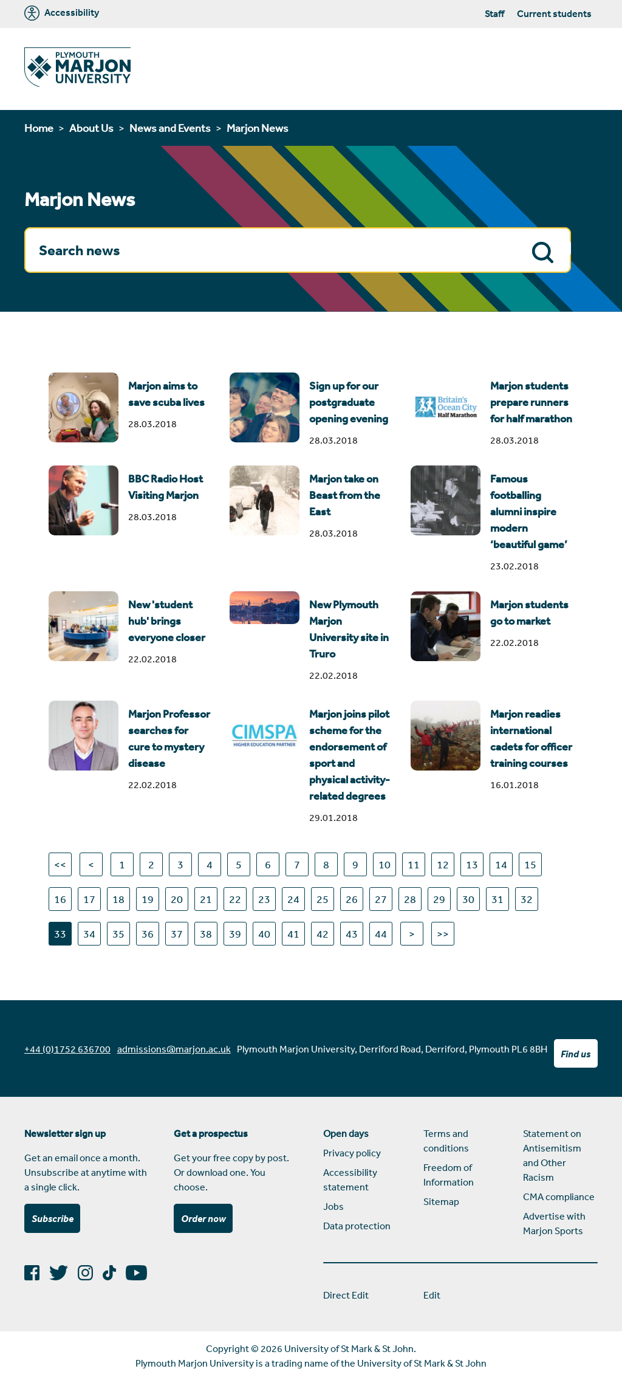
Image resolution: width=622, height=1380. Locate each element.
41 (293, 933)
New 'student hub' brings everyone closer (166, 621)
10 (384, 864)
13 (472, 864)
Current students (554, 13)
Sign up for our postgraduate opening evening (348, 402)
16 (60, 898)
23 (264, 898)
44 (381, 933)
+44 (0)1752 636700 (67, 1049)
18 (118, 898)
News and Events (170, 127)
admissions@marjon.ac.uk (174, 1049)
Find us (575, 1054)
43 (352, 933)
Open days (346, 1133)
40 (264, 933)
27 (381, 898)
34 (89, 933)
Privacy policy (352, 1153)
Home (38, 127)
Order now (203, 1218)
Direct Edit (346, 1295)
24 (293, 898)
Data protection (357, 1226)
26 (352, 898)
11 (414, 864)
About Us (91, 127)
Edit (431, 1295)
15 (530, 864)
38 (206, 933)
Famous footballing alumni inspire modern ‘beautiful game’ (528, 512)
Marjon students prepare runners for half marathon (531, 402)
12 (443, 864)
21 (206, 898)
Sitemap (441, 1201)
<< (60, 864)
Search (546, 251)
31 (497, 898)
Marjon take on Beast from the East (344, 495)
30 (468, 898)
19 (148, 898)
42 (322, 933)
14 (501, 864)
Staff (494, 13)
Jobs (333, 1206)
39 (235, 933)
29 (439, 898)
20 (177, 898)
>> (443, 933)
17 (89, 898)
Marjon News (258, 127)
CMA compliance (559, 1196)
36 (148, 933)
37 (177, 933)
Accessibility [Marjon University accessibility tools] (61, 13)
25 (322, 898)
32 (527, 898)
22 (235, 898)
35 (118, 933)
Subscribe (52, 1218)
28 (410, 898)
